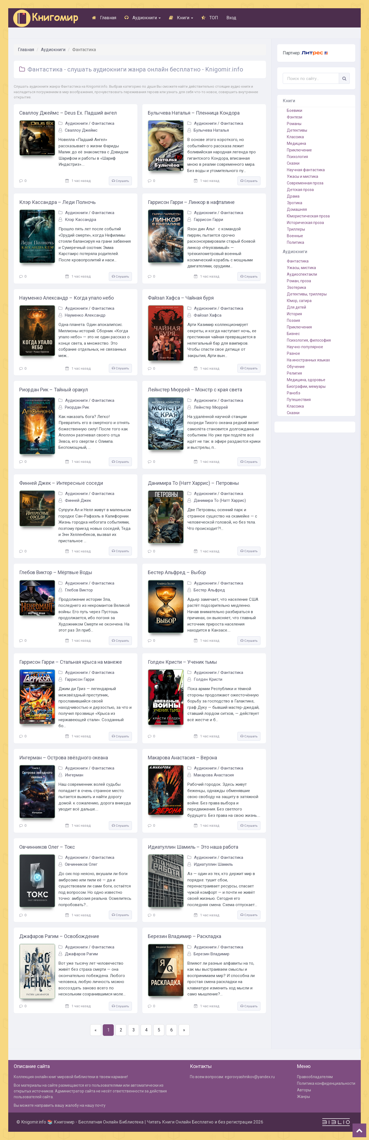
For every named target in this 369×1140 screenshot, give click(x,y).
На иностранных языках (308, 360)
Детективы (297, 130)
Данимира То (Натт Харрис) (220, 500)
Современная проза (305, 183)
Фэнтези (294, 117)
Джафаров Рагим (81, 953)
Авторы (304, 1090)
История (294, 314)
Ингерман (74, 775)
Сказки (293, 163)
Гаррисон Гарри (208, 219)
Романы (294, 123)
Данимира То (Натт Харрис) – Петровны (193, 483)
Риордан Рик (77, 407)
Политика (295, 242)
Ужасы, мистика (301, 267)
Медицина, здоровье (306, 380)
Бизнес (293, 333)
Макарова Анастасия (214, 775)
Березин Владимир (211, 953)
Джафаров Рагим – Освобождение (59, 936)
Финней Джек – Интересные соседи (61, 483)
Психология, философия (309, 340)
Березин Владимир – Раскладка (184, 936)
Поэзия (293, 320)
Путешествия (299, 399)
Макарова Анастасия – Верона (182, 757)
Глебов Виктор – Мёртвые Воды (55, 572)
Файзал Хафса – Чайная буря (181, 298)
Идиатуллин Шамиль (213, 864)
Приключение (299, 150)
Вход (231, 17)
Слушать (120, 181)
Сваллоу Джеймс (81, 130)
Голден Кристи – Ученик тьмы (182, 662)
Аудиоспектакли (302, 274)
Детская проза (300, 189)
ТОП (209, 17)
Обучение (296, 366)
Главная (104, 17)
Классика (295, 137)
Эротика (294, 203)
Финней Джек (78, 500)
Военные (295, 236)
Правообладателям (315, 1077)
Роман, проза (299, 281)
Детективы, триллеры (307, 294)
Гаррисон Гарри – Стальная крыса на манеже (70, 662)
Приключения (299, 327)
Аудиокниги (142, 17)
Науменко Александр (85, 315)
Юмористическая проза (308, 216)
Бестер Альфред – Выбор (177, 572)
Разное (293, 353)
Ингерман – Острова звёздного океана (63, 757)
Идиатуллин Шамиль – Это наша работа (193, 847)
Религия (294, 373)
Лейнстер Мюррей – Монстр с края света (195, 389)
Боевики (294, 110)
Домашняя (297, 209)
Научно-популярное (305, 347)
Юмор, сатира (299, 300)
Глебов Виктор (79, 590)
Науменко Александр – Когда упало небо (66, 298)
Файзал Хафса (207, 315)
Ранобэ (293, 393)
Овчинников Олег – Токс (47, 847)
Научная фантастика (306, 170)
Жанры (303, 1096)
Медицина (296, 143)
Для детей (296, 307)
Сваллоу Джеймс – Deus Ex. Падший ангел (68, 113)
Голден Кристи (208, 679)
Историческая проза (305, 222)
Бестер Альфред (209, 590)
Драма (293, 196)
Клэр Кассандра (80, 219)
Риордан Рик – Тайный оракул (53, 389)
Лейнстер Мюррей (211, 407)
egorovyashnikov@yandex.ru (250, 1077)
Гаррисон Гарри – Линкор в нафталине (191, 202)
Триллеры (296, 229)
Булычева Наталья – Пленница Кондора (194, 113)
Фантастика (102, 123)
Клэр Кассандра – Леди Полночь (57, 202)
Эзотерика (296, 287)
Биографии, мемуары (306, 386)
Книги (181, 17)
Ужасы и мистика (302, 176)
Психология (297, 156)
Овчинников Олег (81, 864)
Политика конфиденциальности (326, 1083)
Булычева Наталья (211, 130)
